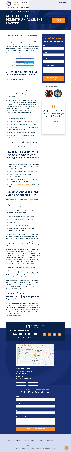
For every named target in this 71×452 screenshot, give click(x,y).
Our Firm (34, 6)
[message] (53, 70)
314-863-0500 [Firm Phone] (23, 334)
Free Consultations (51, 3)
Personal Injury (17, 440)
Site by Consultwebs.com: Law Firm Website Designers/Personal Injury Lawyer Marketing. (35, 448)
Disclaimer (40, 440)
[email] (53, 61)
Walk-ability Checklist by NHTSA (22, 184)
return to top (66, 447)
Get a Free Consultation (58, 20)
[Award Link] (49, 93)
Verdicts (8, 440)
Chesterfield (12, 11)
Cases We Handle (41, 6)
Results (56, 6)
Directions (21, 384)
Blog (59, 6)
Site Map (32, 440)
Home (7, 11)
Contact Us (64, 6)
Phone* (45, 52)
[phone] (53, 54)
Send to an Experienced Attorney (53, 78)
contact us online (29, 305)
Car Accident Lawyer (49, 6)
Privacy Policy (50, 440)
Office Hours (33, 384)
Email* (45, 59)
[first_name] (53, 48)
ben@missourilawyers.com (23, 378)
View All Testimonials (53, 129)
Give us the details (48, 65)
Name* (45, 45)
